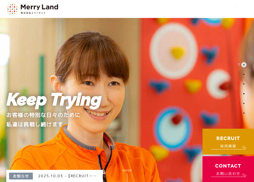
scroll (127, 170)
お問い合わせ (228, 168)
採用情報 (228, 141)
